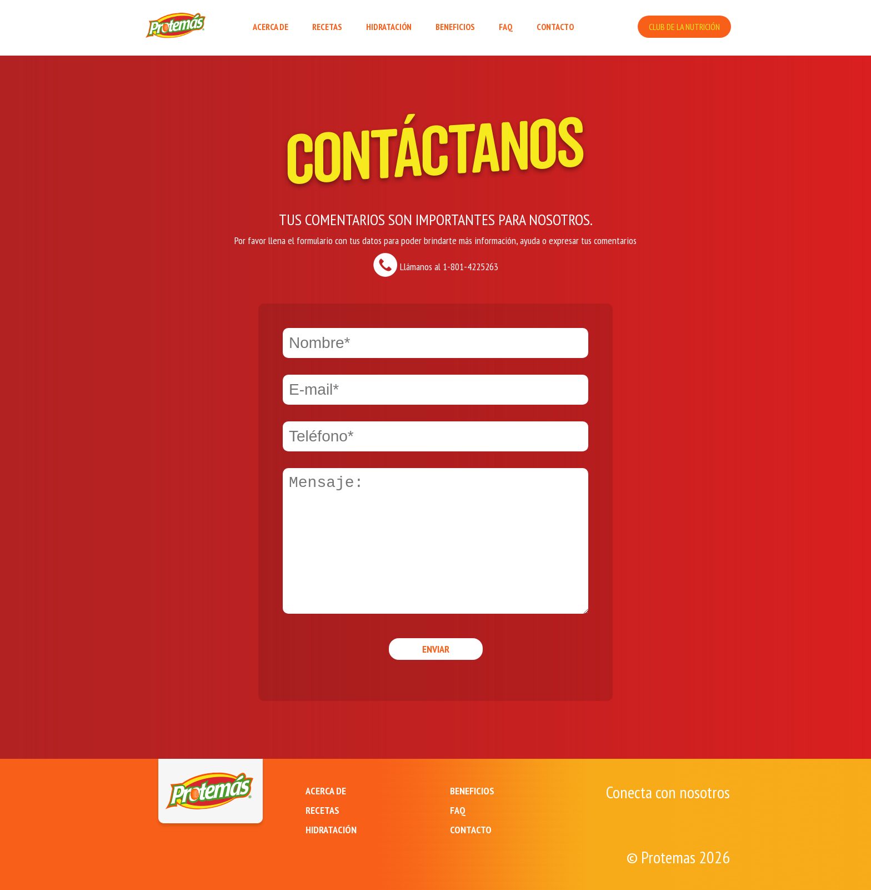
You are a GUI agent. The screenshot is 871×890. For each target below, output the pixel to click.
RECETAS (327, 26)
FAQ (506, 26)
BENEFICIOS (455, 26)
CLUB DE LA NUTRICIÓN (684, 26)
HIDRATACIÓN (389, 26)
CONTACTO (555, 26)
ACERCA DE (270, 26)
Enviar (435, 649)
